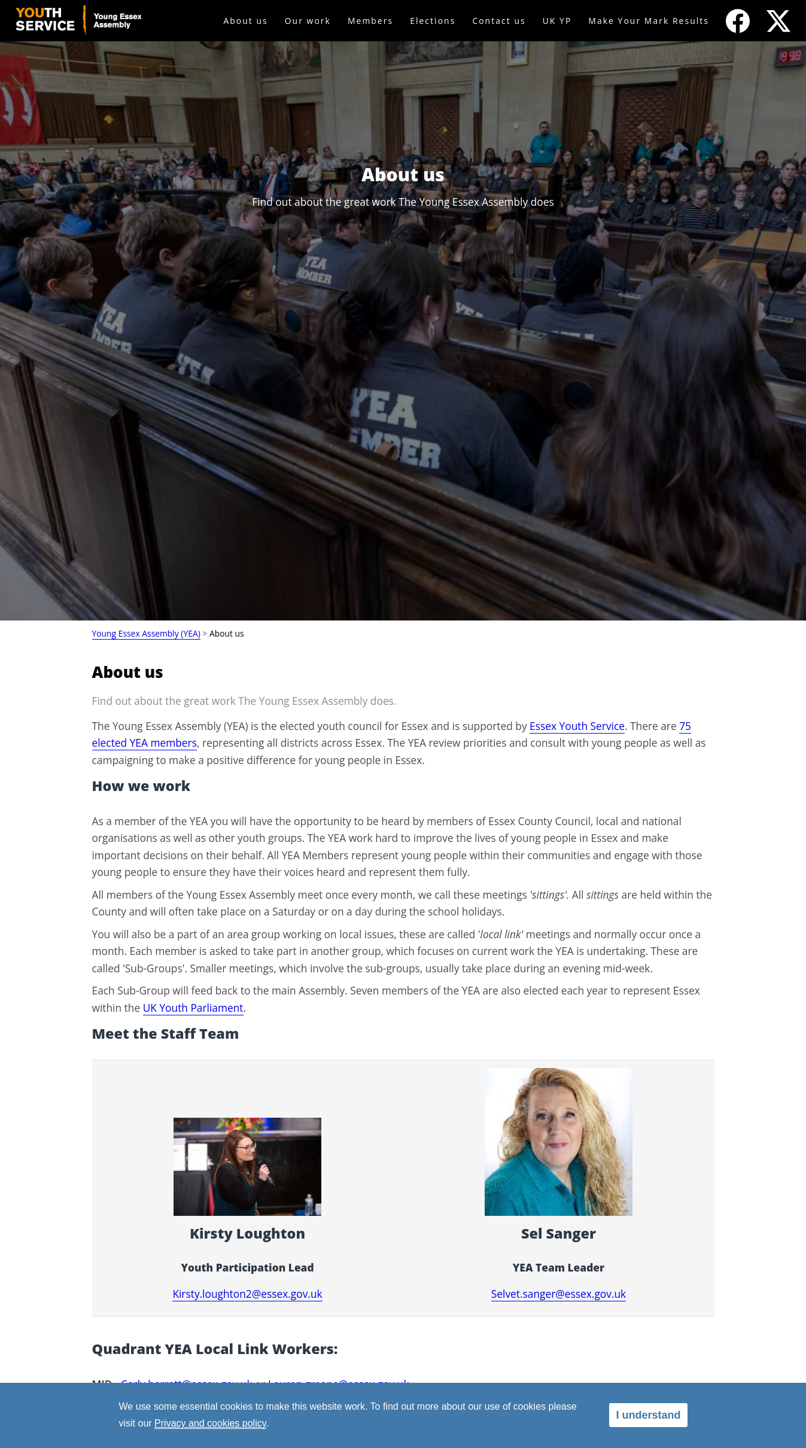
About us (245, 20)
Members (370, 20)
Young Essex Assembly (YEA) (146, 633)
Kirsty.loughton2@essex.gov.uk (247, 1293)
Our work (308, 20)
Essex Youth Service (577, 726)
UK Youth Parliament (193, 1007)
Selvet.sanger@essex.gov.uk (558, 1293)
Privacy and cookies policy (210, 1423)
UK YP (557, 20)
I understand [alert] (648, 1415)
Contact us (498, 20)
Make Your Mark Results (648, 20)
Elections (432, 20)
